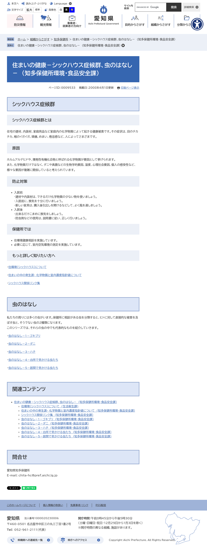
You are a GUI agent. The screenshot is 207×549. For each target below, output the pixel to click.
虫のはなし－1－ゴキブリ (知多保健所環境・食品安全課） (57, 419)
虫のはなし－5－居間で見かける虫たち (33, 367)
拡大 (29, 9)
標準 (37, 10)
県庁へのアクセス (77, 540)
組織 (161, 24)
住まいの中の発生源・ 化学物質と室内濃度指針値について (45, 275)
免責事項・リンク (79, 505)
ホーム (22, 39)
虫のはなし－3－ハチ (22, 351)
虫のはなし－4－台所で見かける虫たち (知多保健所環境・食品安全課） (66, 432)
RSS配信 (101, 505)
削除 (123, 45)
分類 (187, 24)
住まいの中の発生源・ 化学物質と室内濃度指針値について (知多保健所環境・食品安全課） (78, 410)
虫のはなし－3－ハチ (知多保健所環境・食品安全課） (55, 427)
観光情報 (46, 24)
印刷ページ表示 (130, 87)
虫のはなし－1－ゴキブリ (24, 335)
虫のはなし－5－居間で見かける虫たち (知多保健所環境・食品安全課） (66, 436)
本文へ (15, 3)
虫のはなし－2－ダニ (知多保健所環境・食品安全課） (55, 423)
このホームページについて (21, 505)
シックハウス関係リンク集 (24, 283)
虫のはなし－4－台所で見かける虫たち (33, 359)
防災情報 (20, 24)
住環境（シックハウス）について (27, 267)
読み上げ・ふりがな (36, 3)
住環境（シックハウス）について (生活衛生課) (50, 406)
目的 (135, 24)
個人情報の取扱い (53, 505)
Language (60, 3)
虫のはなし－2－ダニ (22, 343)
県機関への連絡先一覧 (30, 540)
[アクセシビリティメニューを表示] (197, 24)
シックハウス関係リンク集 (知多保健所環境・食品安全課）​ (57, 414)
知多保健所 (61, 39)
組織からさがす (40, 39)
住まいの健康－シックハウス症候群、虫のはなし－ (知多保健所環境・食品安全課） (69, 45)
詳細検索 (189, 7)
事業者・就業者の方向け (72, 24)
